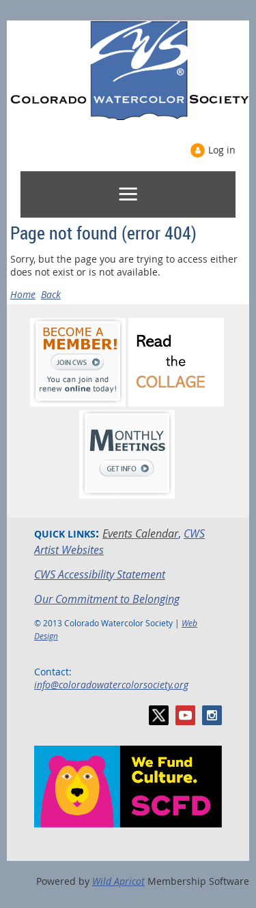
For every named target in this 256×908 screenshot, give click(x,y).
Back (51, 294)
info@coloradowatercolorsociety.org (111, 684)
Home (22, 294)
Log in (222, 149)
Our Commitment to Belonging (107, 598)
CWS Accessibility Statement (99, 574)
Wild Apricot (118, 881)
